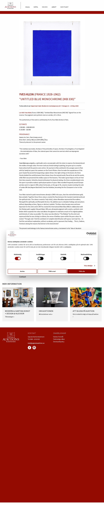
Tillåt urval (52, 271)
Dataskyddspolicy (58, 342)
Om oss (45, 7)
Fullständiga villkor (59, 339)
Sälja (27, 7)
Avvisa (22, 271)
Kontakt (64, 7)
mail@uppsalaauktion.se (36, 343)
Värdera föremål (58, 337)
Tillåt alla (82, 271)
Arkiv (54, 7)
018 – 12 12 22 (35, 339)
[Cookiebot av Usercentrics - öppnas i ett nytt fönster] (87, 233)
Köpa (36, 7)
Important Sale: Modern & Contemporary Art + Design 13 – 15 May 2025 (55, 106)
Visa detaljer (88, 265)
